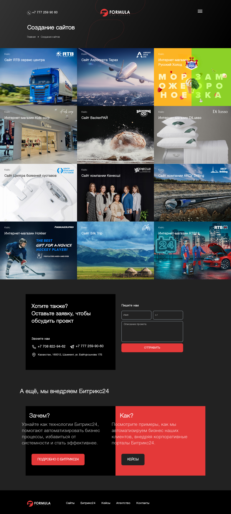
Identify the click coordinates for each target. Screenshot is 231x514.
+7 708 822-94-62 (52, 346)
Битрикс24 (87, 503)
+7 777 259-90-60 (90, 346)
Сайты (70, 503)
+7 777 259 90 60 (45, 12)
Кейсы (105, 503)
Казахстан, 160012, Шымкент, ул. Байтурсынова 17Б (70, 355)
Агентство (123, 503)
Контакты (142, 503)
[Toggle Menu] (200, 11)
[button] (58, 459)
